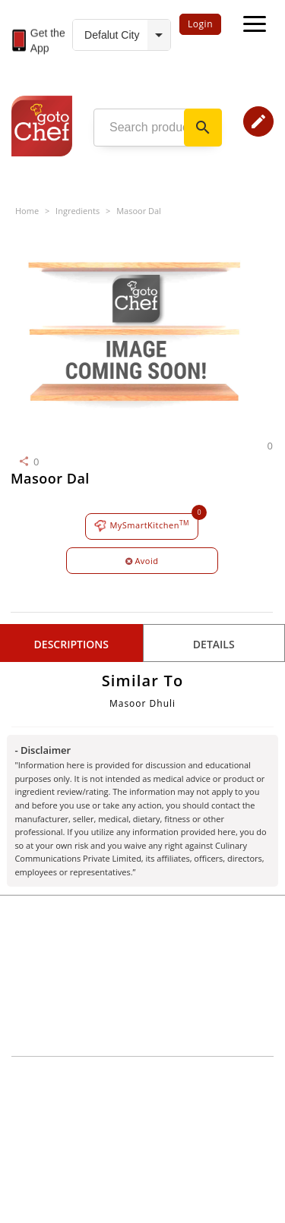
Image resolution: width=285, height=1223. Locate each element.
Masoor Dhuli (142, 703)
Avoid (142, 560)
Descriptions (71, 644)
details (214, 644)
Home (27, 210)
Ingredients (77, 210)
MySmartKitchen (141, 526)
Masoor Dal (138, 210)
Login (200, 23)
